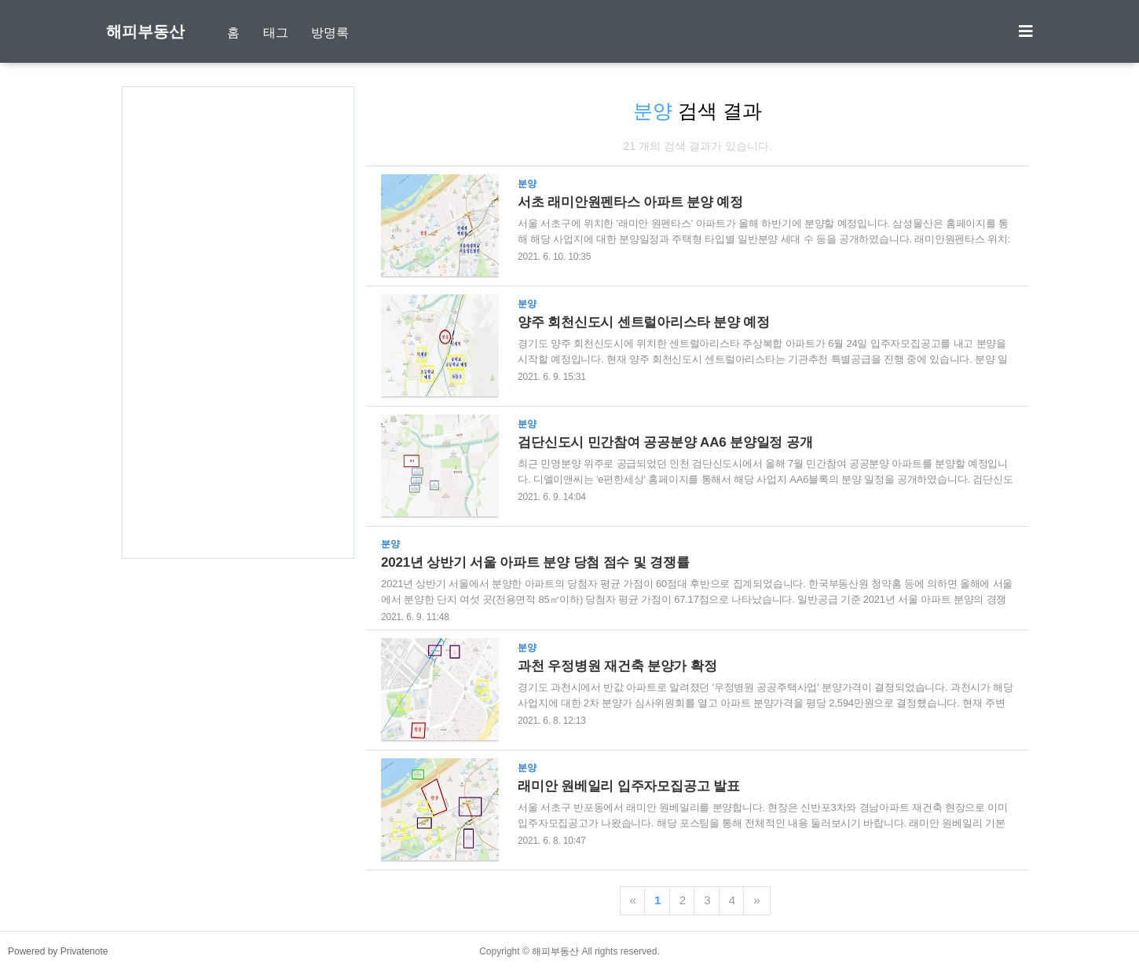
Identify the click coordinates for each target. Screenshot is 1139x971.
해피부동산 (145, 31)
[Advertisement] (238, 322)
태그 (275, 32)
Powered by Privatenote (58, 951)
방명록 (330, 32)
